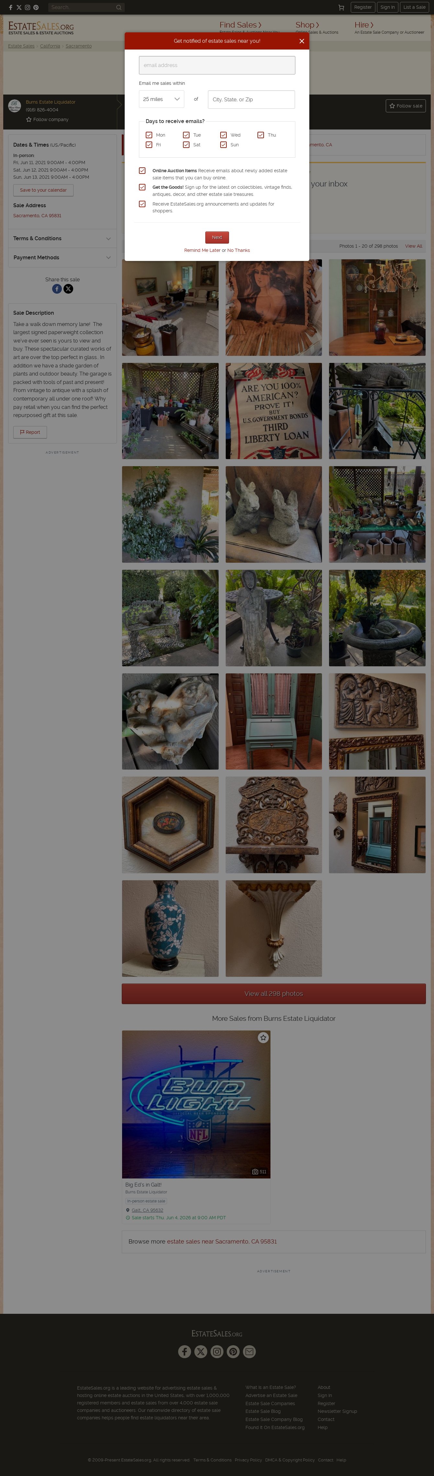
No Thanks (238, 250)
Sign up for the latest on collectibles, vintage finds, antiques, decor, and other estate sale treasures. (222, 191)
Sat (196, 144)
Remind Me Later (202, 250)
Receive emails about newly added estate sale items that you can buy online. (220, 174)
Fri (158, 144)
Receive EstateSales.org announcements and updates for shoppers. (213, 207)
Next (217, 237)
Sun (235, 144)
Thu (272, 135)
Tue (197, 135)
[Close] (301, 41)
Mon (160, 135)
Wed (236, 135)
